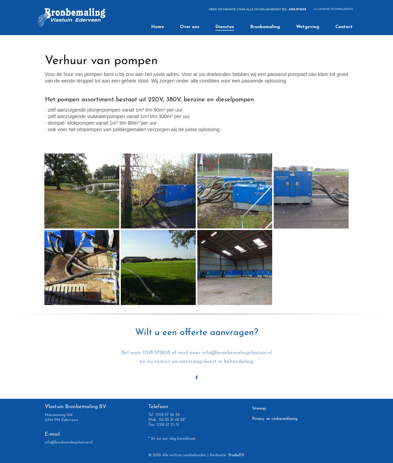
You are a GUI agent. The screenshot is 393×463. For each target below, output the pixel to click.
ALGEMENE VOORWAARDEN (333, 9)
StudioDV (236, 455)
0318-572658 (297, 9)
